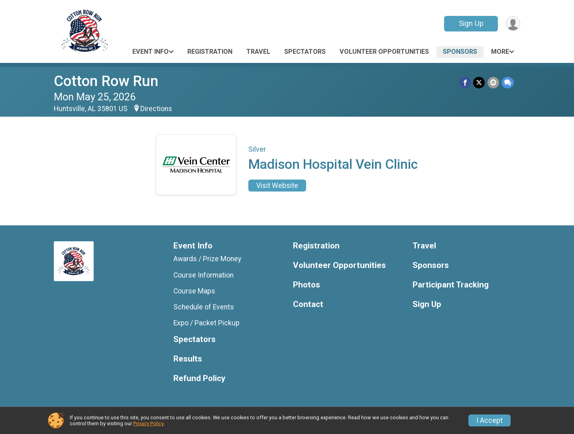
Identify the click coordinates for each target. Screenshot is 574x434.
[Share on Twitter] (479, 82)
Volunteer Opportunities (384, 51)
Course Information (203, 275)
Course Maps (194, 291)
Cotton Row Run (106, 81)
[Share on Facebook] (465, 82)
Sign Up (470, 23)
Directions (156, 109)
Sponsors (460, 51)
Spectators (305, 51)
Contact (308, 304)
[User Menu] (512, 23)
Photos (306, 284)
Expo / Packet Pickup (206, 323)
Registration (209, 51)
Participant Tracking (451, 284)
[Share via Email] (493, 82)
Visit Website (277, 186)
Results (187, 359)
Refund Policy (199, 378)
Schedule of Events (203, 307)
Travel (258, 51)
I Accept (489, 420)
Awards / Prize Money (207, 259)
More (500, 51)
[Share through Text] (507, 82)
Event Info (150, 51)
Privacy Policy (148, 423)
